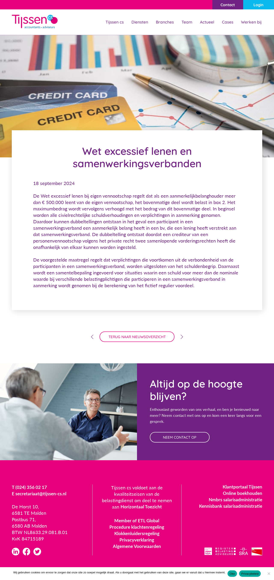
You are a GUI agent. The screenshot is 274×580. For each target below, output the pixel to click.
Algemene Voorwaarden (137, 547)
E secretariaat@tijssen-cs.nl (40, 495)
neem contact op (181, 438)
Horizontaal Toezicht (141, 508)
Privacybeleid (250, 573)
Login (258, 4)
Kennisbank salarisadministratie (229, 507)
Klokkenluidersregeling (137, 535)
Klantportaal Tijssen (241, 488)
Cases (226, 22)
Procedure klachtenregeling (137, 528)
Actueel (205, 22)
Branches (162, 22)
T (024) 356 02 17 (30, 489)
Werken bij (251, 22)
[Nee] (269, 573)
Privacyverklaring (136, 541)
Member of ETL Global (137, 522)
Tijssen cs (109, 22)
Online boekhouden (241, 494)
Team (184, 22)
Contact (225, 4)
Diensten (136, 22)
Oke (232, 573)
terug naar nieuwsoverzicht (137, 337)
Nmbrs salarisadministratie (234, 501)
